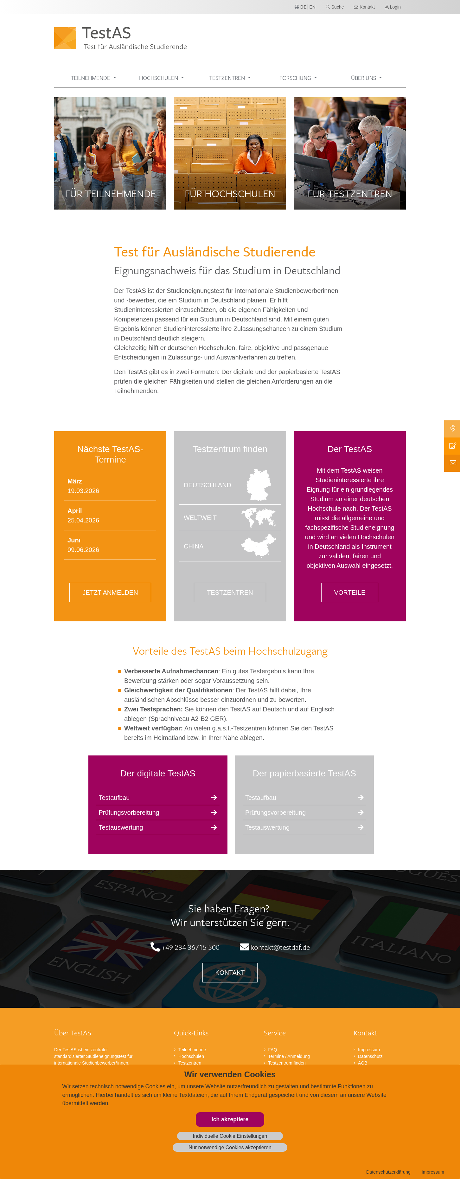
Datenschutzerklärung (388, 1172)
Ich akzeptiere (230, 1119)
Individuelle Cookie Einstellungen (230, 1136)
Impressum (433, 1172)
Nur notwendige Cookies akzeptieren (229, 1147)
